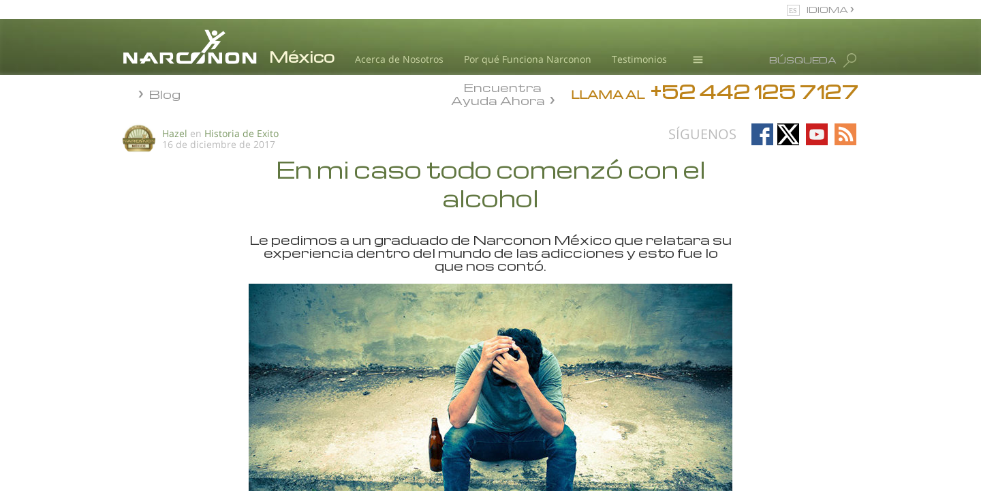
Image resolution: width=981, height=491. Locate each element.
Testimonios (639, 59)
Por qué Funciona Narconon (527, 59)
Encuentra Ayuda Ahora (498, 92)
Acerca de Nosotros (399, 59)
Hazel (174, 133)
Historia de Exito (241, 133)
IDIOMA (828, 9)
